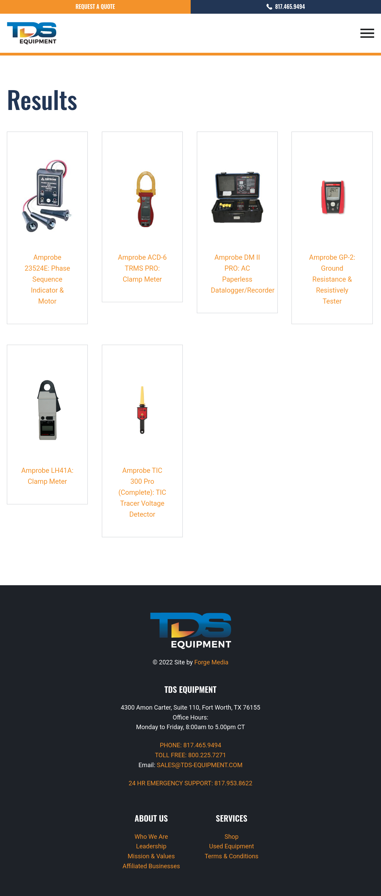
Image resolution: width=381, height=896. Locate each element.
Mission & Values (151, 856)
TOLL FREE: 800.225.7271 (190, 755)
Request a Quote (95, 6)
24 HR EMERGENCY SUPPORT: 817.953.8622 (190, 783)
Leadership (151, 846)
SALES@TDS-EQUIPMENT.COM (199, 765)
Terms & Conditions (232, 856)
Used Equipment (231, 846)
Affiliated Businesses (151, 866)
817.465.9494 (285, 6)
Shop (232, 836)
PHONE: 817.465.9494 (190, 745)
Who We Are (151, 836)
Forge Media (211, 662)
